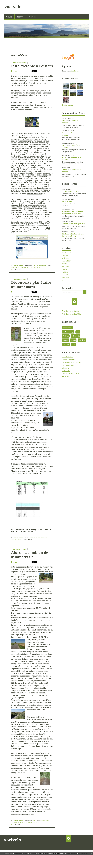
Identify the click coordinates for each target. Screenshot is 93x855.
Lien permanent (17, 266)
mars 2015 (65, 278)
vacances (66, 344)
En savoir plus (83, 853)
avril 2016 (65, 258)
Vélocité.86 (65, 368)
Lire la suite (75, 71)
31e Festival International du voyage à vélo (73, 235)
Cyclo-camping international (72, 362)
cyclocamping (44, 821)
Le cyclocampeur (68, 365)
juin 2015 (65, 269)
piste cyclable (15, 268)
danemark (14, 822)
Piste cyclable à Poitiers (32, 66)
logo (73, 344)
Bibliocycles (66, 371)
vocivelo (13, 6)
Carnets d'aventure (68, 360)
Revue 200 (65, 376)
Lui (34, 821)
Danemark (32, 538)
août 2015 (65, 266)
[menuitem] (9, 16)
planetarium (40, 538)
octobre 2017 (66, 253)
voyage (73, 340)
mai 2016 (65, 255)
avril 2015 (65, 275)
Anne (64, 121)
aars (19, 540)
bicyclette (82, 340)
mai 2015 (65, 272)
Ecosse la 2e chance (71, 122)
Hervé (64, 170)
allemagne (21, 822)
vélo (28, 268)
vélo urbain (76, 336)
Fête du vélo (67, 201)
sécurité (65, 340)
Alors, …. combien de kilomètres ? (29, 554)
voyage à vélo (67, 328)
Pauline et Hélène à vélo (70, 374)
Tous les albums (67, 105)
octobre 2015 (66, 264)
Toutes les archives (68, 281)
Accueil (9, 17)
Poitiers (66, 336)
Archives (20, 17)
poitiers (23, 268)
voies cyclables (35, 268)
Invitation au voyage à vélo (73, 224)
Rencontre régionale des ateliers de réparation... (72, 212)
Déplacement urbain (39, 266)
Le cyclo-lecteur (67, 357)
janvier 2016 (66, 261)
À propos (33, 17)
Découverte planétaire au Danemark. (31, 284)
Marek (64, 133)
